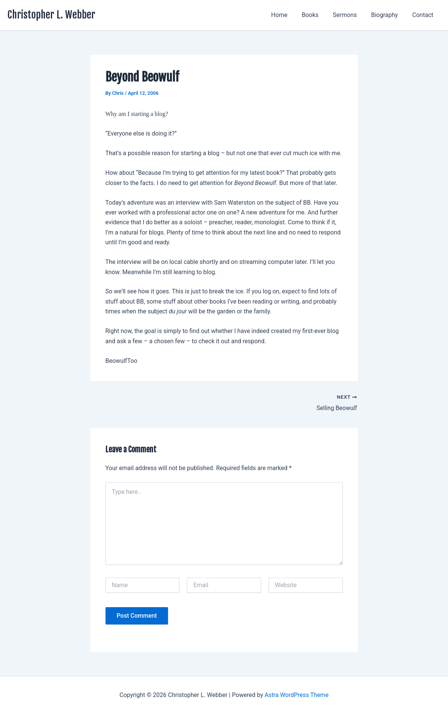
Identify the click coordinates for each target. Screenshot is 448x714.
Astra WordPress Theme (296, 695)
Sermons (350, 15)
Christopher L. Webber (51, 15)
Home (289, 15)
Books (318, 15)
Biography (388, 15)
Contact (423, 15)
